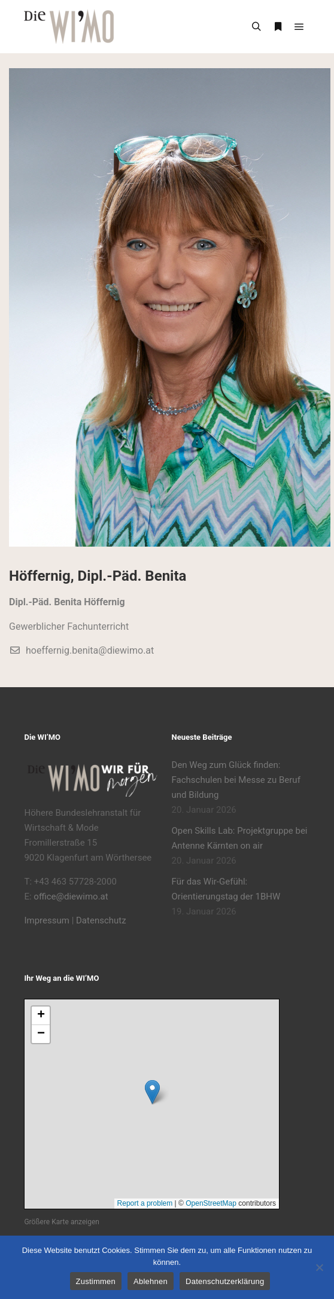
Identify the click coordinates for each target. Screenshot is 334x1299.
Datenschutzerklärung (225, 1281)
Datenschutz (101, 920)
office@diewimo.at (71, 896)
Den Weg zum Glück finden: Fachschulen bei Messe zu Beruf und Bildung (236, 780)
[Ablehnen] (319, 1267)
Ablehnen (150, 1281)
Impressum (46, 920)
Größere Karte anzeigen (61, 1222)
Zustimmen (96, 1281)
